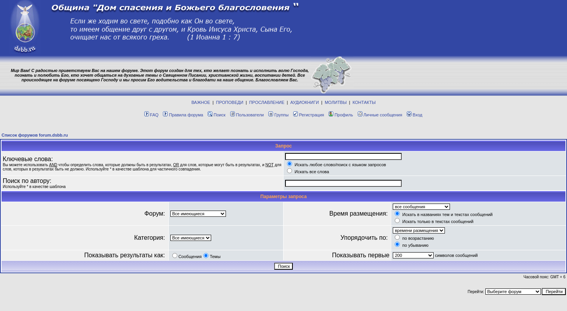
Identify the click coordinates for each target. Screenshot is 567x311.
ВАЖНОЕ (200, 102)
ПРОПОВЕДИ (229, 102)
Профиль (341, 114)
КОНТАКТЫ (364, 102)
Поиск (216, 114)
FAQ (151, 114)
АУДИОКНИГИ (304, 102)
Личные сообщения (380, 114)
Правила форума (183, 114)
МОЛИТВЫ (336, 102)
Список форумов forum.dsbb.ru (35, 135)
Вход (414, 114)
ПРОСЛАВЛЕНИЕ (267, 102)
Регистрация (308, 114)
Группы (278, 114)
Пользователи (247, 114)
